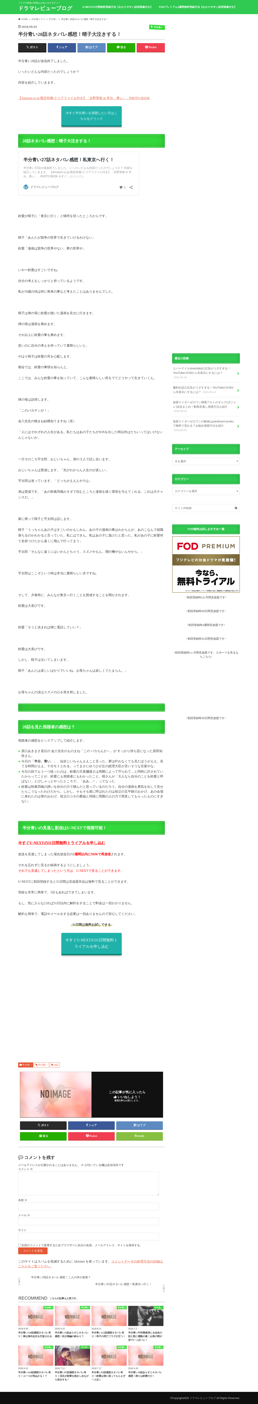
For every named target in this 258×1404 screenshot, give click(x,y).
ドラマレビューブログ (45, 8)
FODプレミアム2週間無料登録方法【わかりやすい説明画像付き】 (198, 6)
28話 (56, 1064)
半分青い (27, 1064)
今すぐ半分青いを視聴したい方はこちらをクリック (91, 115)
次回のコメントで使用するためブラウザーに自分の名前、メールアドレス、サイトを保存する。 (82, 1245)
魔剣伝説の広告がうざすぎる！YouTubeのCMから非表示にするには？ (203, 390)
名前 (22, 1200)
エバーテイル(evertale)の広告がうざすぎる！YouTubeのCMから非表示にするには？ (201, 373)
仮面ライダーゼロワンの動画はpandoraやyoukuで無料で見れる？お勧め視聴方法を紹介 (203, 426)
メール (24, 1215)
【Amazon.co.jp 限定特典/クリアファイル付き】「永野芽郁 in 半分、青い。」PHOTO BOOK (84, 98)
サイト (22, 1230)
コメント (25, 1169)
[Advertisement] (91, 1004)
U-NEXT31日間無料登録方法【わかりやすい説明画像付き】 (117, 6)
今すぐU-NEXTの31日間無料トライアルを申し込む (61, 843)
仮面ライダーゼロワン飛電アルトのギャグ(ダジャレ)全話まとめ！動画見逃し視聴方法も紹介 (204, 407)
